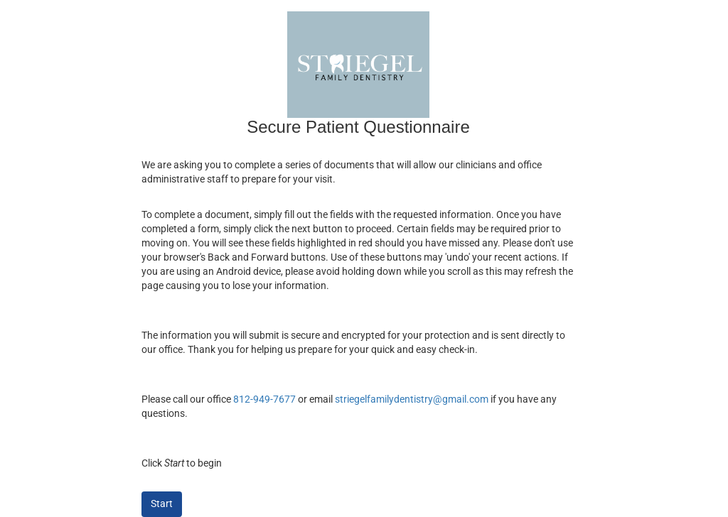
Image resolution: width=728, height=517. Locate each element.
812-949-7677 (264, 399)
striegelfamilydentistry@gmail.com (411, 399)
